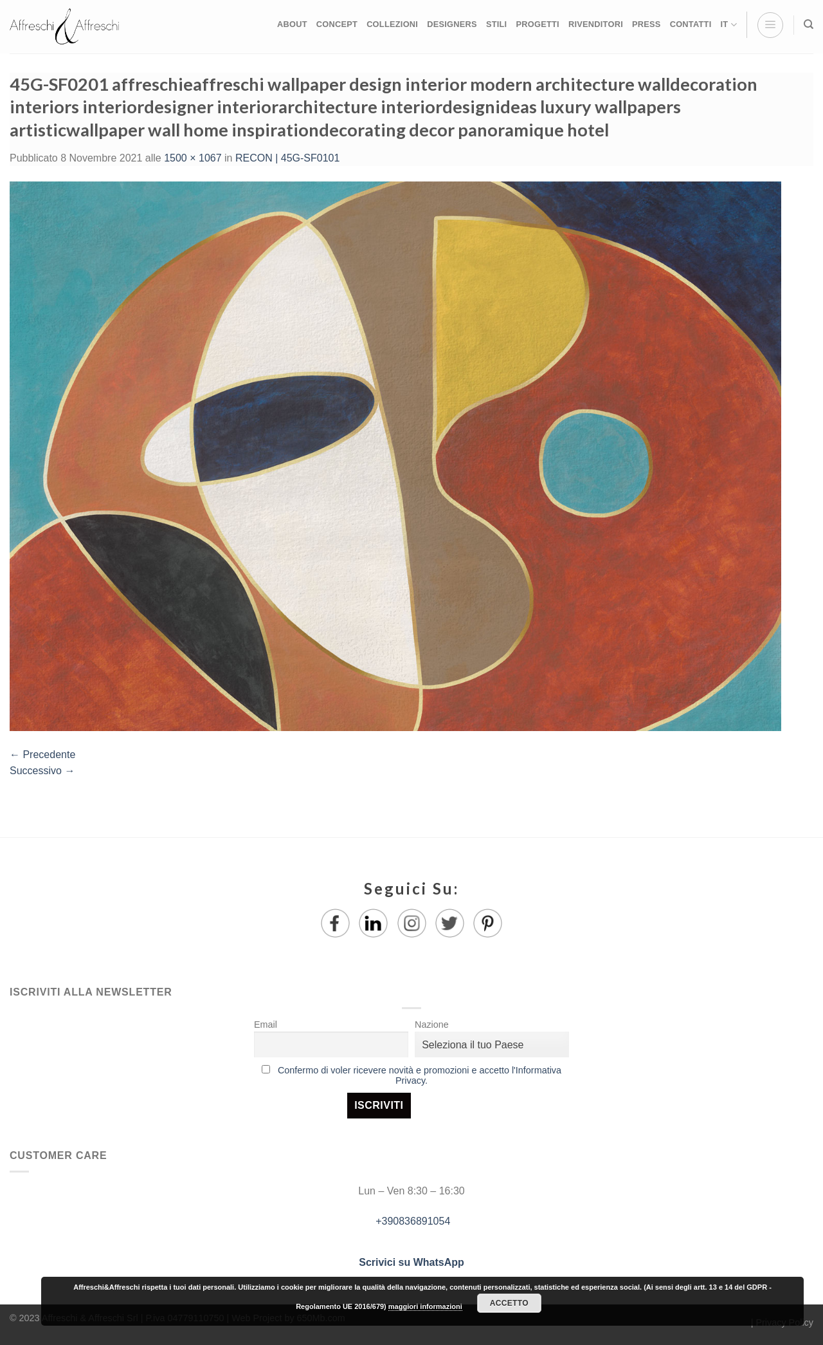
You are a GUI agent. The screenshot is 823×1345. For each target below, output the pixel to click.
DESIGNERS (452, 24)
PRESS (646, 24)
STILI (496, 24)
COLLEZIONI (392, 24)
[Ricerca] (808, 24)
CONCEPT (336, 24)
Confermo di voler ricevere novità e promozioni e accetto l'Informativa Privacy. (419, 1075)
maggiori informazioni (425, 1306)
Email (265, 1024)
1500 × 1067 (192, 158)
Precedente (42, 754)
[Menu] (770, 25)
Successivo (42, 770)
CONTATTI (691, 24)
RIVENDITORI (595, 24)
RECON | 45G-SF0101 (287, 158)
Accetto (509, 1303)
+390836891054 (412, 1221)
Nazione (432, 1024)
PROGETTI (537, 24)
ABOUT (292, 24)
